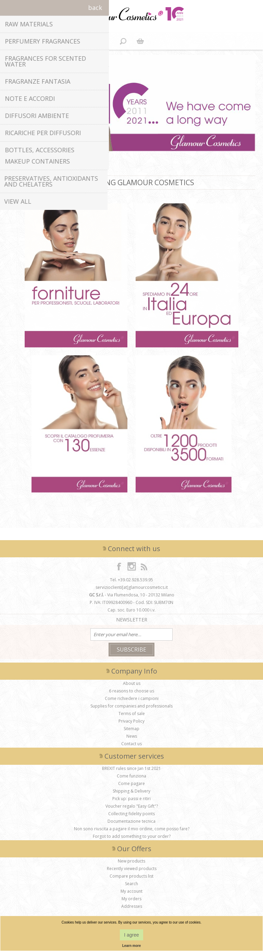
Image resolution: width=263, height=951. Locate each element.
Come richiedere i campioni (132, 698)
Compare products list (131, 876)
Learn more (131, 946)
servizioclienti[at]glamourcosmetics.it (132, 587)
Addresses (131, 906)
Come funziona (131, 776)
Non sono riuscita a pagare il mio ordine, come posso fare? (131, 829)
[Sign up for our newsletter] (131, 634)
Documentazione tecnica (131, 821)
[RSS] (144, 566)
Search (131, 884)
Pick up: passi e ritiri (131, 798)
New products (131, 861)
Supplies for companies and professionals (131, 706)
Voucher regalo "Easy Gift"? (131, 806)
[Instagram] (131, 566)
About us (131, 683)
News (131, 736)
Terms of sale (131, 713)
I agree (131, 935)
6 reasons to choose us (131, 691)
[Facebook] (119, 566)
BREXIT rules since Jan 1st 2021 (131, 768)
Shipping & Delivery (131, 791)
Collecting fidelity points (131, 814)
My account (131, 891)
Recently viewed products (131, 868)
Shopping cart (140, 41)
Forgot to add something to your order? (132, 836)
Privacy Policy (131, 721)
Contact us (131, 744)
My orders (131, 899)
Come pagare (131, 783)
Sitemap (131, 729)
